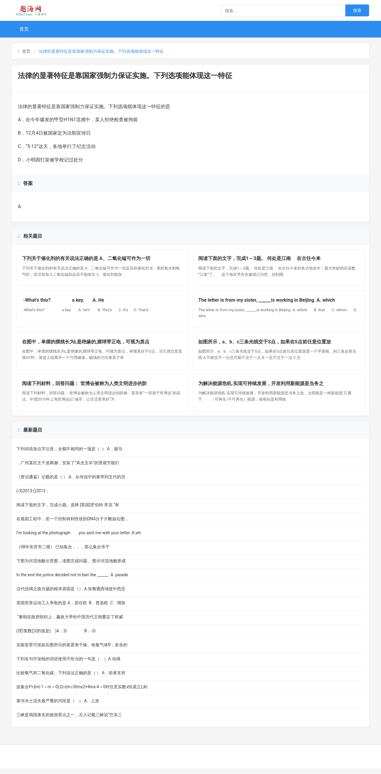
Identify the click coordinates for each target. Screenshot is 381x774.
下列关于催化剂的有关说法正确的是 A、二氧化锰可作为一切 (87, 259)
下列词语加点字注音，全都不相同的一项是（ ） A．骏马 (69, 454)
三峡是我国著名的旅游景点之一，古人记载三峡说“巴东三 (69, 720)
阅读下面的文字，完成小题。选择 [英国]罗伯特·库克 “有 (67, 510)
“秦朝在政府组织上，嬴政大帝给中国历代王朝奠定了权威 (69, 622)
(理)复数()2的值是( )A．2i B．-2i (56, 636)
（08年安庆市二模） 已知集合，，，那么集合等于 (66, 552)
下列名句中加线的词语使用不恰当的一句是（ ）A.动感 (68, 664)
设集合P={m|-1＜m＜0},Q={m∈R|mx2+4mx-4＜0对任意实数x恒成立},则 (81, 692)
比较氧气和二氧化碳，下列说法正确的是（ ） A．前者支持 (70, 678)
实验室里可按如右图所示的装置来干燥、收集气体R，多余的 (71, 650)
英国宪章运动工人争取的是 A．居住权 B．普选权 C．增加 (70, 608)
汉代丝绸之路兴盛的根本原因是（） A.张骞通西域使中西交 (70, 594)
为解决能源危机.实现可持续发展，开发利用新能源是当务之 (261, 388)
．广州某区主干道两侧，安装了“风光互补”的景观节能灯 (67, 468)
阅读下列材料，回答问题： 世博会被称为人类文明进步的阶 (85, 388)
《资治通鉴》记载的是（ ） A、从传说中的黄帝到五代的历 (70, 482)
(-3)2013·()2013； (33, 496)
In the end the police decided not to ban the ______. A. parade (77, 580)
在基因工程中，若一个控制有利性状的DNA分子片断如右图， (73, 524)
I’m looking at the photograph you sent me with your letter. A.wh (78, 538)
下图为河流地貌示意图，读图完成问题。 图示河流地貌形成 (71, 566)
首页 (24, 29)
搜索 (357, 10)
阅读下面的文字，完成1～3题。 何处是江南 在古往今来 (260, 259)
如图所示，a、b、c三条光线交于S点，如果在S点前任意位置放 (265, 345)
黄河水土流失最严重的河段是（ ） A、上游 (62, 706)
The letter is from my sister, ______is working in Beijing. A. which (271, 302)
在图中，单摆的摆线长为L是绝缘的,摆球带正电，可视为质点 (86, 345)
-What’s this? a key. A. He (64, 302)
